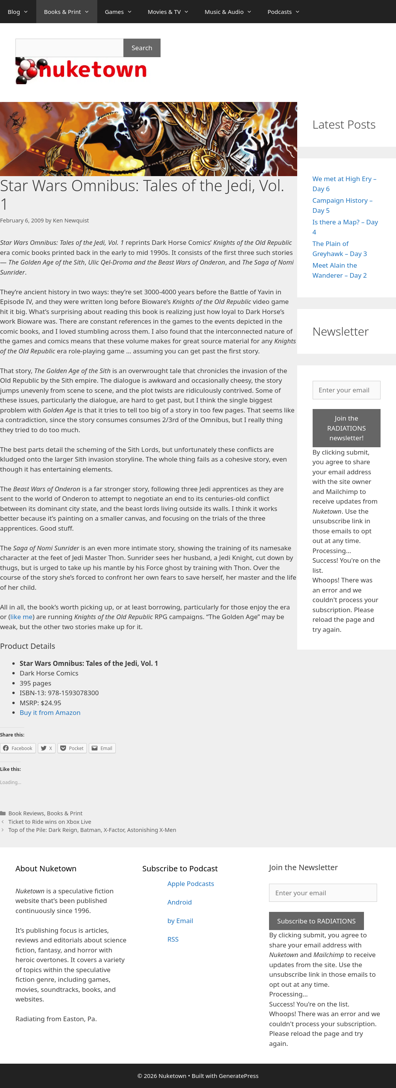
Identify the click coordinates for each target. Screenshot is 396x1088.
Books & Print (70, 11)
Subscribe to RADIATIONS (316, 921)
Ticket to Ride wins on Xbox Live (49, 821)
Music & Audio (232, 11)
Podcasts (287, 11)
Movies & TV (172, 11)
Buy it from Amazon (50, 712)
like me (21, 616)
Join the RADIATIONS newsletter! (346, 428)
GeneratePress (239, 1076)
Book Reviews (26, 813)
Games (122, 11)
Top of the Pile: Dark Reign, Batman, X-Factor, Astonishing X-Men (92, 829)
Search (142, 47)
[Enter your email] (347, 390)
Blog (22, 11)
